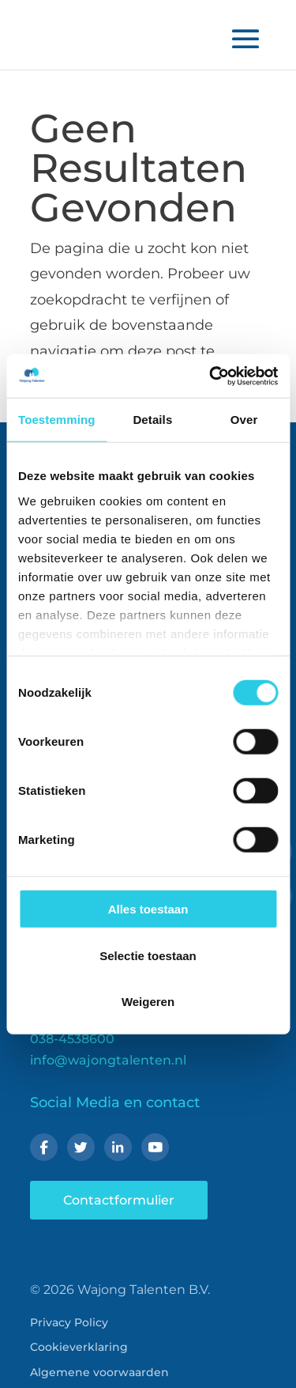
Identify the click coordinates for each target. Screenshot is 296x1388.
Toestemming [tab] (57, 419)
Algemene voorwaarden (99, 1372)
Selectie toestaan (148, 955)
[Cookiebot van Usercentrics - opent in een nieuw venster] (211, 375)
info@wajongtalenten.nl (108, 1060)
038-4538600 (72, 1038)
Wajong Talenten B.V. (143, 1289)
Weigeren (148, 1001)
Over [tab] (244, 419)
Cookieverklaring (79, 1347)
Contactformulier (118, 1200)
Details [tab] (152, 419)
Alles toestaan (148, 909)
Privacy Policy (69, 1322)
